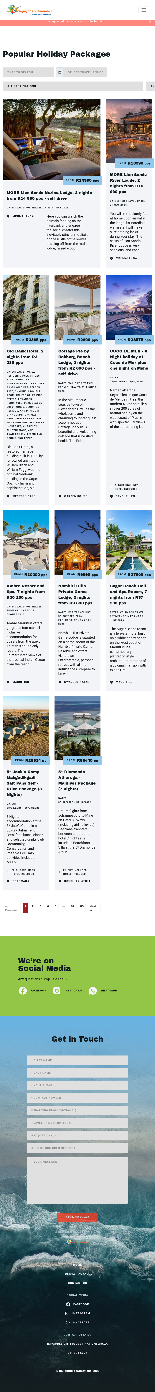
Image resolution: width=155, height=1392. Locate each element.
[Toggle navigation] (143, 10)
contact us (77, 1282)
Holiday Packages (77, 1273)
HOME (77, 1264)
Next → (92, 908)
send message (77, 1217)
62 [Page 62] (72, 906)
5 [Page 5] (55, 906)
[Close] (150, 21)
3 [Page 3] (40, 906)
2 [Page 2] (33, 906)
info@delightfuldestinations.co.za (77, 1343)
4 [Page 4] (48, 906)
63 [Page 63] (82, 906)
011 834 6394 (77, 1352)
